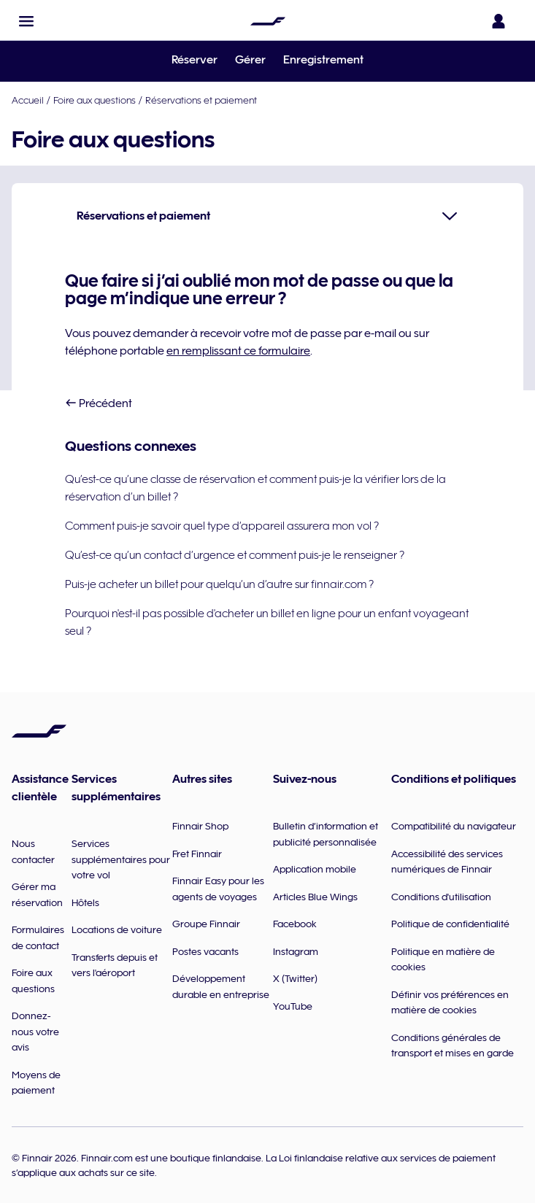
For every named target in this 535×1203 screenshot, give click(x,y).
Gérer (250, 59)
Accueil (28, 100)
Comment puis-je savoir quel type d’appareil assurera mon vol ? (222, 526)
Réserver (195, 59)
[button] (26, 21)
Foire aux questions (94, 100)
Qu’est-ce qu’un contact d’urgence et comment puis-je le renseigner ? (234, 555)
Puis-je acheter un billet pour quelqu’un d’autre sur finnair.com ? (219, 584)
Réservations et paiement (201, 100)
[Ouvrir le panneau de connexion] (501, 21)
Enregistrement (323, 59)
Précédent (98, 403)
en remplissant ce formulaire (238, 350)
